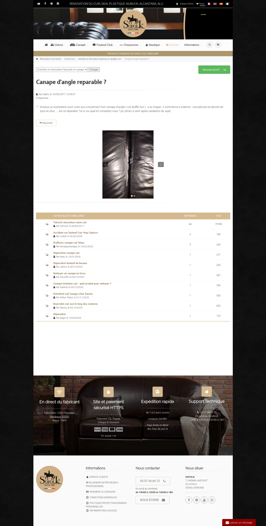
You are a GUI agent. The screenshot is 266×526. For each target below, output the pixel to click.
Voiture (57, 44)
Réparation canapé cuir (66, 252)
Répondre (46, 123)
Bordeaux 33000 (59, 415)
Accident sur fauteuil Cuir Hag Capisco (75, 232)
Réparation (59, 314)
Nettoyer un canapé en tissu (69, 273)
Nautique (152, 44)
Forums (172, 44)
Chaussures (129, 44)
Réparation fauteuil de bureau (70, 263)
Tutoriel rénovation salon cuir (70, 222)
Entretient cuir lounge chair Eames (73, 293)
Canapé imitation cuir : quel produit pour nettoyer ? (82, 283)
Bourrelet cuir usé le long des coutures (75, 303)
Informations (191, 44)
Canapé (77, 44)
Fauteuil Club (102, 44)
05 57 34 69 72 (153, 481)
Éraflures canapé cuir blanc (69, 242)
